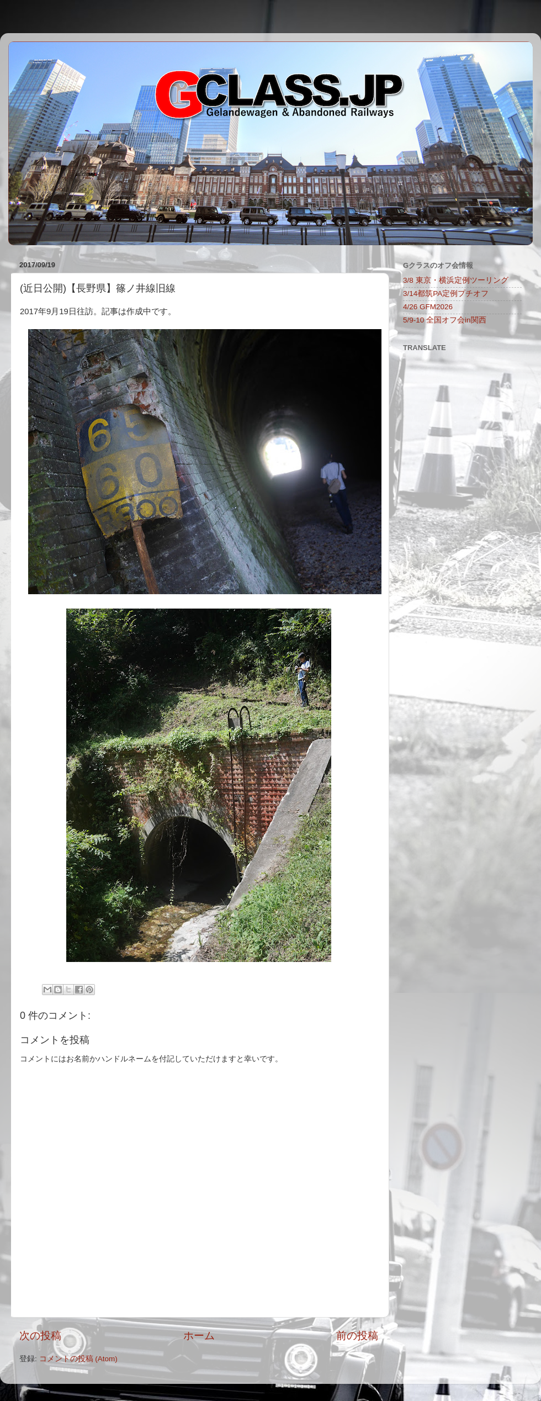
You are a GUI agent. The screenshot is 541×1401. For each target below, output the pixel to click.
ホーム (199, 1335)
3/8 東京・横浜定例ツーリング (455, 280)
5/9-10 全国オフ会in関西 (444, 320)
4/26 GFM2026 (428, 307)
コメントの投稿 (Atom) (78, 1359)
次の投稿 (40, 1335)
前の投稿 (357, 1335)
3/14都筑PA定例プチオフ (446, 293)
